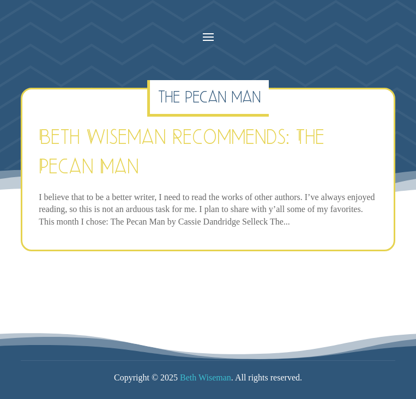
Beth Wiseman (205, 377)
